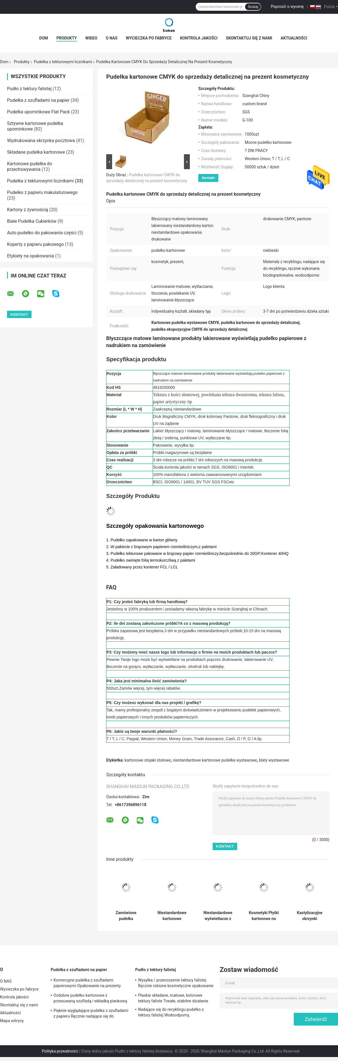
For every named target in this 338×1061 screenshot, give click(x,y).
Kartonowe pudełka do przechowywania (29, 166)
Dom (43, 38)
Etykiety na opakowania (30, 256)
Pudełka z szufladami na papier (38, 100)
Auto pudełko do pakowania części (42, 232)
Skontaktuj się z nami (249, 38)
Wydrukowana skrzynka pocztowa (41, 140)
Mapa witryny (12, 1020)
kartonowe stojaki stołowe (148, 760)
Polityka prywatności (60, 1051)
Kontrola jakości (198, 38)
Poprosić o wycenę (287, 6)
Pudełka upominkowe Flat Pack (38, 111)
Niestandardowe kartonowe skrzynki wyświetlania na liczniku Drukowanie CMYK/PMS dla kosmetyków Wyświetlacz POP (172, 915)
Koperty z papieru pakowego (35, 244)
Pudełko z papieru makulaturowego (42, 192)
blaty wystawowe (274, 760)
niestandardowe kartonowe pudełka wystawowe (215, 760)
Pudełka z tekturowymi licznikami (63, 61)
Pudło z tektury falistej (29, 88)
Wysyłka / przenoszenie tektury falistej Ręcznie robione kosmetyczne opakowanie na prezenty (176, 984)
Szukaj (253, 7)
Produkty (66, 38)
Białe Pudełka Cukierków (31, 221)
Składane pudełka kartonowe (36, 152)
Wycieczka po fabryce (149, 38)
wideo (91, 38)
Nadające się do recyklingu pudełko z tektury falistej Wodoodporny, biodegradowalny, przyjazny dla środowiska (171, 1013)
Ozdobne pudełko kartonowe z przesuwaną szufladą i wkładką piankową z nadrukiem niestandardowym (90, 999)
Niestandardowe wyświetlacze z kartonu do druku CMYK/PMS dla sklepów (218, 915)
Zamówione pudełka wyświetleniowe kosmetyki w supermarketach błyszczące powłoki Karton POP (126, 915)
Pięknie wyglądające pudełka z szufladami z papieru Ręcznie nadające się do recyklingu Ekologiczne (91, 1014)
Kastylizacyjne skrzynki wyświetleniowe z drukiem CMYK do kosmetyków (310, 915)
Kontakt (208, 178)
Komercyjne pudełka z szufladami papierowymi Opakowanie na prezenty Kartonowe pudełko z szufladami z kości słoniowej (89, 984)
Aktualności (294, 38)
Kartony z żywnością (27, 209)
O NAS (111, 38)
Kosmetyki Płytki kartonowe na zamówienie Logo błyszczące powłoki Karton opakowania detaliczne (263, 915)
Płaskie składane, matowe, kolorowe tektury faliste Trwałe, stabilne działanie (173, 998)
